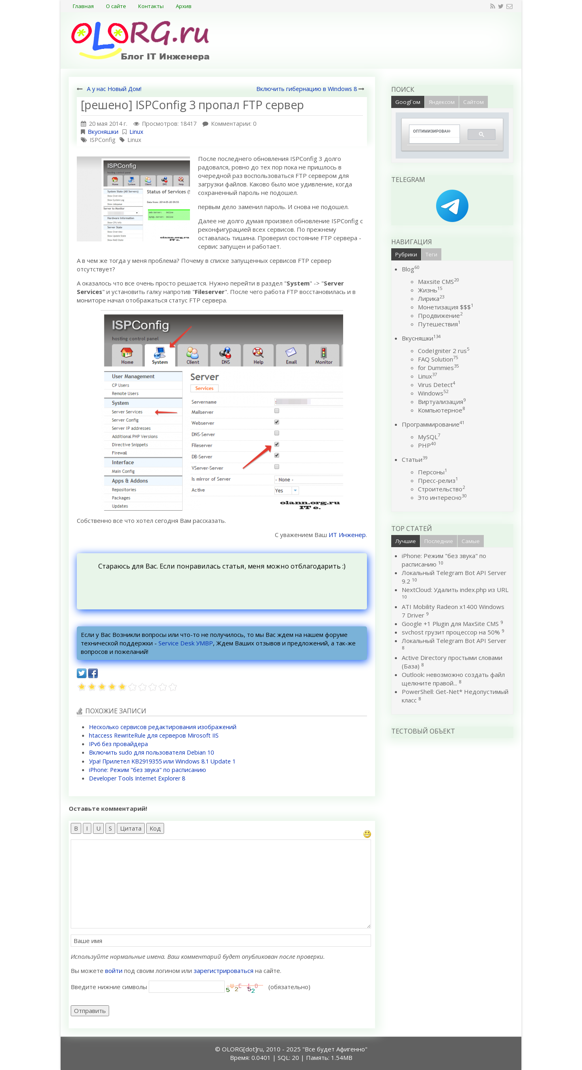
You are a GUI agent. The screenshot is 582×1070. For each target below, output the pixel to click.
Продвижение (440, 315)
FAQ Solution (438, 359)
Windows (433, 393)
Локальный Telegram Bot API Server (454, 641)
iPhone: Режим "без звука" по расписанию (147, 770)
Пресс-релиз (438, 480)
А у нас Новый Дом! (114, 89)
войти (113, 970)
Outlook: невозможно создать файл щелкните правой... (453, 678)
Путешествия (439, 324)
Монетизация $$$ (445, 307)
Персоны (432, 472)
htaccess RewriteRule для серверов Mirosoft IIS (154, 735)
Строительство (441, 489)
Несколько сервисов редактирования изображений (162, 727)
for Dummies (438, 368)
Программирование (433, 424)
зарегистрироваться (223, 970)
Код (155, 828)
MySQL (429, 437)
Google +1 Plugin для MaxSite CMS (450, 624)
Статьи (414, 459)
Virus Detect (436, 385)
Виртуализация (442, 402)
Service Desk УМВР (185, 643)
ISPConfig (103, 140)
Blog (410, 269)
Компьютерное (441, 410)
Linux (136, 131)
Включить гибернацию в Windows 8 (306, 89)
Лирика (431, 298)
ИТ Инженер (347, 535)
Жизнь (430, 290)
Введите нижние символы (109, 987)
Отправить (90, 1011)
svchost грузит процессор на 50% (451, 632)
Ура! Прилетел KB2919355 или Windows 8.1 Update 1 (162, 761)
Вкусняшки (103, 131)
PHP (427, 445)
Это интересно (442, 497)
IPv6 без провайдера (118, 744)
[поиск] (431, 131)
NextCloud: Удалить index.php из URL (455, 590)
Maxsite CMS (438, 281)
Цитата (130, 828)
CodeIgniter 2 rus (443, 351)
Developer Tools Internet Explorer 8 (137, 778)
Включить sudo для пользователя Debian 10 (151, 752)
